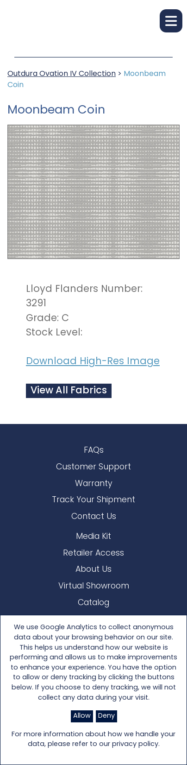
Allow (82, 716)
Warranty (93, 484)
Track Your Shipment (93, 500)
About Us (93, 570)
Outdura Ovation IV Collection (61, 74)
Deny (106, 716)
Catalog (93, 603)
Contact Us (93, 517)
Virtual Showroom (93, 586)
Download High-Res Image (93, 362)
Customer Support (93, 467)
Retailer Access (93, 553)
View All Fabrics (69, 391)
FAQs (94, 451)
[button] (171, 20)
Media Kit (93, 537)
